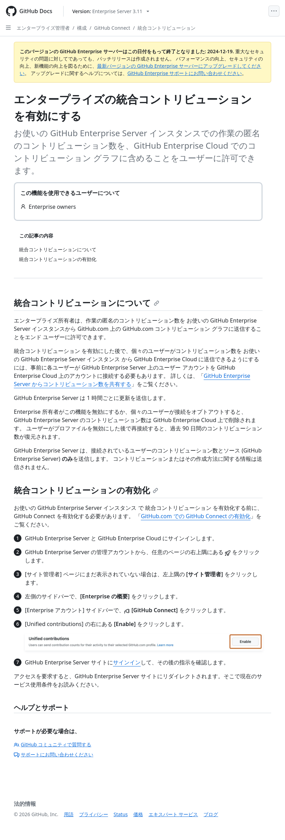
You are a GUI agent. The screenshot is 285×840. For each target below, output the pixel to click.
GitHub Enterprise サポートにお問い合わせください (184, 73)
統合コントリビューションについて (86, 302)
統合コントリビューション (166, 28)
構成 (82, 28)
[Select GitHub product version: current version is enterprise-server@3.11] (110, 11)
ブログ (210, 814)
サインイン (127, 662)
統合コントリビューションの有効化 (86, 490)
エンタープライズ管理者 (43, 28)
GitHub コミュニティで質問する (52, 744)
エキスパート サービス (173, 814)
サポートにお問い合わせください (53, 754)
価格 (138, 814)
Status (121, 814)
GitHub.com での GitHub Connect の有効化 (196, 516)
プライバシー (93, 814)
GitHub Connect (112, 28)
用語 (69, 814)
